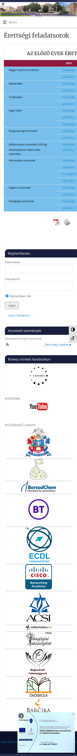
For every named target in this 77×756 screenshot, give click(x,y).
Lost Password (19, 315)
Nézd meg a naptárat (58, 344)
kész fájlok (68, 180)
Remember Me (18, 296)
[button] (7, 345)
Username (12, 262)
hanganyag (68, 124)
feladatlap (69, 70)
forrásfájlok (69, 174)
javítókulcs (68, 76)
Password (12, 279)
